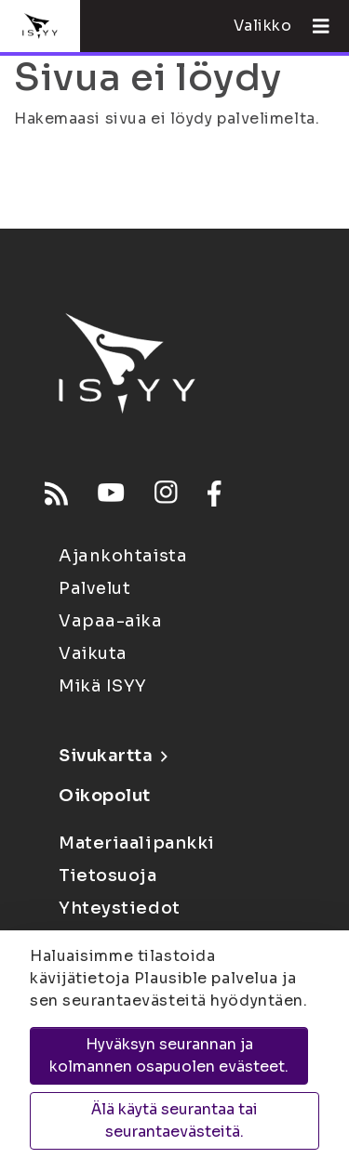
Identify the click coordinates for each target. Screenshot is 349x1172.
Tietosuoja (108, 875)
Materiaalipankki (137, 843)
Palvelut (94, 588)
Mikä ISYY (103, 686)
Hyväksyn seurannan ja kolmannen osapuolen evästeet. (169, 1055)
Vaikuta (93, 653)
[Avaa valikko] (313, 26)
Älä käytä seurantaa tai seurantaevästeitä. (174, 1120)
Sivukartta (113, 755)
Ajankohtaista (123, 556)
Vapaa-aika (111, 621)
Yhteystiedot (120, 908)
